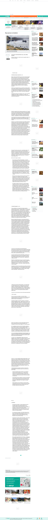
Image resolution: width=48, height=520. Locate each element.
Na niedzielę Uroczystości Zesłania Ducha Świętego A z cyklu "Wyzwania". (33, 28)
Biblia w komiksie (34, 211)
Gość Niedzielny (28, 0)
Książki (33, 197)
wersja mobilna (36, 0)
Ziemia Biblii (6, 497)
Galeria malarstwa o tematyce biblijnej (35, 193)
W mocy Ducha (34, 141)
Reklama (21, 518)
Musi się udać (33, 210)
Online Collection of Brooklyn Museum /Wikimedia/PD (12, 50)
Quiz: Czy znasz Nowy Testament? (35, 105)
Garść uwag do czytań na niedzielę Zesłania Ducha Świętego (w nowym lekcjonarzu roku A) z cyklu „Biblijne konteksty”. (27, 28)
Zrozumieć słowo (33, 169)
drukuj (8, 57)
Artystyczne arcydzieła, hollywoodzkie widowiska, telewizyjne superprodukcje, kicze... (34, 190)
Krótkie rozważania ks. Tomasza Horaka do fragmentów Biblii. (35, 121)
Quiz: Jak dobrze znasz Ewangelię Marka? (36, 103)
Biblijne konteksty (27, 25)
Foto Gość (19, 518)
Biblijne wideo (34, 202)
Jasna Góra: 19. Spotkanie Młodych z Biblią (34, 54)
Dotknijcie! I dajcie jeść (13, 471)
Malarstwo (33, 192)
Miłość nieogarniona (13, 472)
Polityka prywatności (30, 518)
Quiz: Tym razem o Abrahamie (34, 94)
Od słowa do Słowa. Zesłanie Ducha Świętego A (35, 155)
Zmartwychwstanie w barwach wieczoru (19, 471)
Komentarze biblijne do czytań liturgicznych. (35, 173)
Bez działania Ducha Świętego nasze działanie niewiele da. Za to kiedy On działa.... (35, 150)
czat (15, 0)
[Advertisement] (24, 8)
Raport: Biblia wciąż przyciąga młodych (34, 43)
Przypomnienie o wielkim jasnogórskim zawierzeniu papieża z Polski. (35, 55)
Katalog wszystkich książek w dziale (35, 198)
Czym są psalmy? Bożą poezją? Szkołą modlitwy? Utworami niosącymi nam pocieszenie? (35, 126)
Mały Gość (33, 0)
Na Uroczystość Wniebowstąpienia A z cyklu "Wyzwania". (35, 89)
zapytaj (18, 0)
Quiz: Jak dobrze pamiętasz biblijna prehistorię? (37, 100)
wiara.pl (7, 16)
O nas (10, 518)
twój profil (40, 16)
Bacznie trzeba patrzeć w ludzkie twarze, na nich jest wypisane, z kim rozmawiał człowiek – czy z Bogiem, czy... (35, 34)
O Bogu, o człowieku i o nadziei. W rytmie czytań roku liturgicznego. (35, 157)
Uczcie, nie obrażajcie (35, 37)
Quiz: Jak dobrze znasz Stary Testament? (36, 104)
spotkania (21, 0)
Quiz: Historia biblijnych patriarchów (36, 99)
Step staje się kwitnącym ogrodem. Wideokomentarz (35, 148)
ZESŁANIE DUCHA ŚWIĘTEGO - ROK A (20, 26)
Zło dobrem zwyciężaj (34, 209)
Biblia (12, 16)
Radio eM (24, 0)
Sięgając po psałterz (34, 124)
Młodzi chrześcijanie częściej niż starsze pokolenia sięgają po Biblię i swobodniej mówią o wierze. (35, 44)
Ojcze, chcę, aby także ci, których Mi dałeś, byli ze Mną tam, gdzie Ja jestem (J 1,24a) (8, 27)
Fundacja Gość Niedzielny (25, 518)
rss (39, 19)
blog (12, 0)
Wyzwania (32, 81)
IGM (11, 518)
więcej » (8, 28)
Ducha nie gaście (34, 83)
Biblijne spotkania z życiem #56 (34, 47)
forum (10, 0)
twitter (42, 19)
